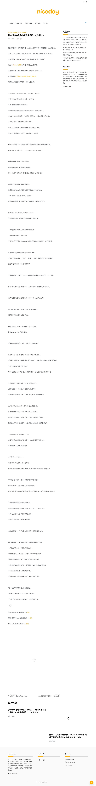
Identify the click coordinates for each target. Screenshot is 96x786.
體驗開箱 (24, 32)
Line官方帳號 (68, 765)
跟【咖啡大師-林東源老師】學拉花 (25, 76)
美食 (19, 32)
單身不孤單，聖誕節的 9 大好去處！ (18, 696)
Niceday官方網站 (70, 762)
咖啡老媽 (19, 39)
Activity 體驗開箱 (12, 32)
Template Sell (71, 782)
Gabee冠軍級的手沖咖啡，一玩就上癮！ (49, 696)
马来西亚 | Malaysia (16, 23)
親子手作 (45, 23)
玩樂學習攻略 (28, 23)
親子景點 (37, 23)
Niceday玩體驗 (17, 65)
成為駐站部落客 (69, 759)
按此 (28, 612)
